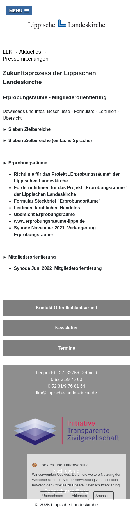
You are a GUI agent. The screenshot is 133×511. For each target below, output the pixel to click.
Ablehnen (79, 496)
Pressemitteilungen (25, 59)
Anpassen (103, 496)
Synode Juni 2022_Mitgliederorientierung (58, 268)
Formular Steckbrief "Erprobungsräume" (57, 201)
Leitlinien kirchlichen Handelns (47, 207)
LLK (7, 52)
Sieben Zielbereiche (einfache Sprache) (50, 140)
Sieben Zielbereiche (29, 129)
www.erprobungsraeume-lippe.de (49, 221)
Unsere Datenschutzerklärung (96, 485)
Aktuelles (30, 52)
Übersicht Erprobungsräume (44, 214)
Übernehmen (52, 496)
